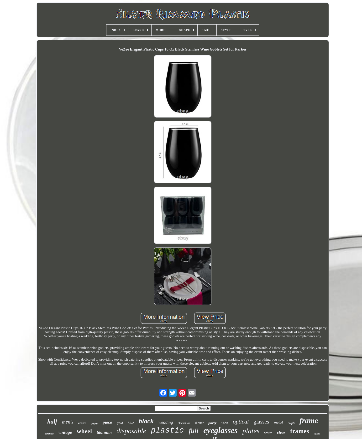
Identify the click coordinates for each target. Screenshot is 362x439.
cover (94, 423)
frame (308, 420)
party (212, 423)
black (146, 421)
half (52, 421)
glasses (261, 422)
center (82, 423)
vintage (65, 432)
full (194, 430)
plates (251, 431)
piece (107, 422)
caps (291, 423)
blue (131, 423)
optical (241, 422)
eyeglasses (220, 430)
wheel (84, 431)
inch (224, 423)
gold (120, 423)
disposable (131, 431)
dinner (199, 423)
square (317, 433)
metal (278, 422)
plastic (167, 430)
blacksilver (184, 423)
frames (299, 431)
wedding (165, 422)
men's (67, 422)
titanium (104, 432)
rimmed (49, 433)
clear (281, 432)
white (268, 433)
